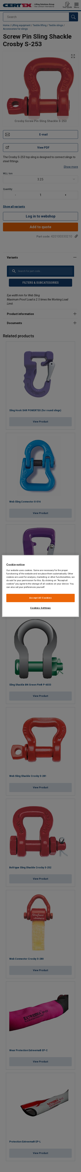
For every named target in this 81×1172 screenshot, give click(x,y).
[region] (40, 586)
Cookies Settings (40, 608)
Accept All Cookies (40, 598)
